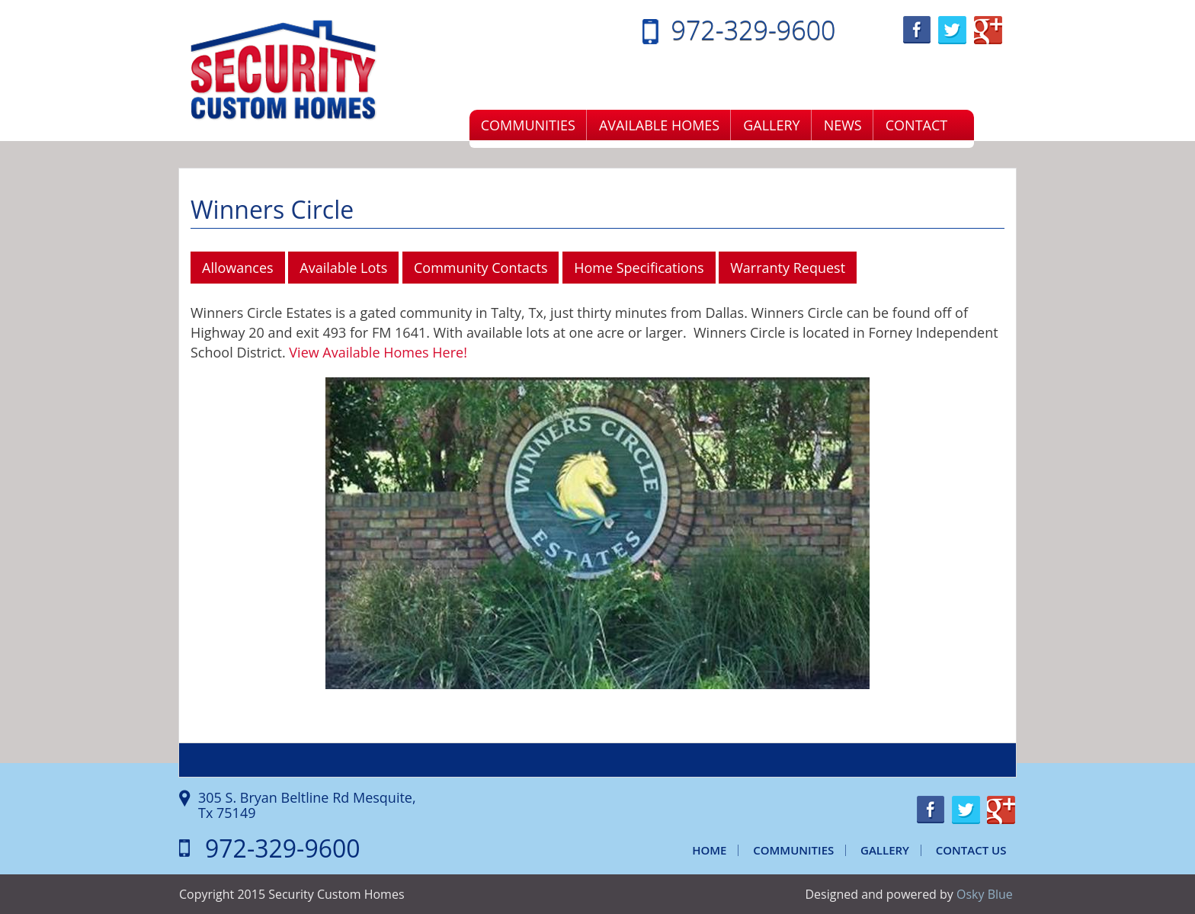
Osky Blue (984, 894)
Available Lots (343, 267)
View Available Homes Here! (378, 352)
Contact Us (971, 850)
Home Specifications (638, 267)
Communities (528, 125)
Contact (916, 125)
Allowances (238, 267)
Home (709, 850)
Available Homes (659, 125)
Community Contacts (480, 267)
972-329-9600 (753, 29)
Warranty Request (787, 267)
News (843, 125)
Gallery (771, 125)
